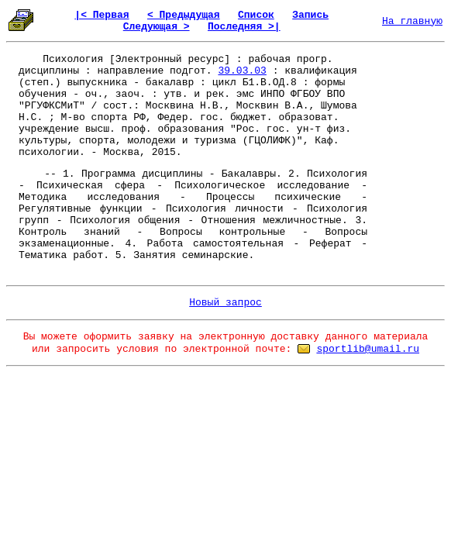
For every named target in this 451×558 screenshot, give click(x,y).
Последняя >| (244, 27)
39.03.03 (242, 71)
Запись (310, 15)
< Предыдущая (183, 15)
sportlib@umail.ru (367, 349)
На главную (412, 21)
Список (256, 15)
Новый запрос (225, 302)
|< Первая (101, 15)
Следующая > (156, 27)
